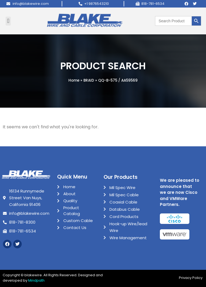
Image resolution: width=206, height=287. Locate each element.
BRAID (88, 80)
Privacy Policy (191, 277)
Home (73, 80)
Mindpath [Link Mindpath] (36, 280)
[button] (8, 21)
